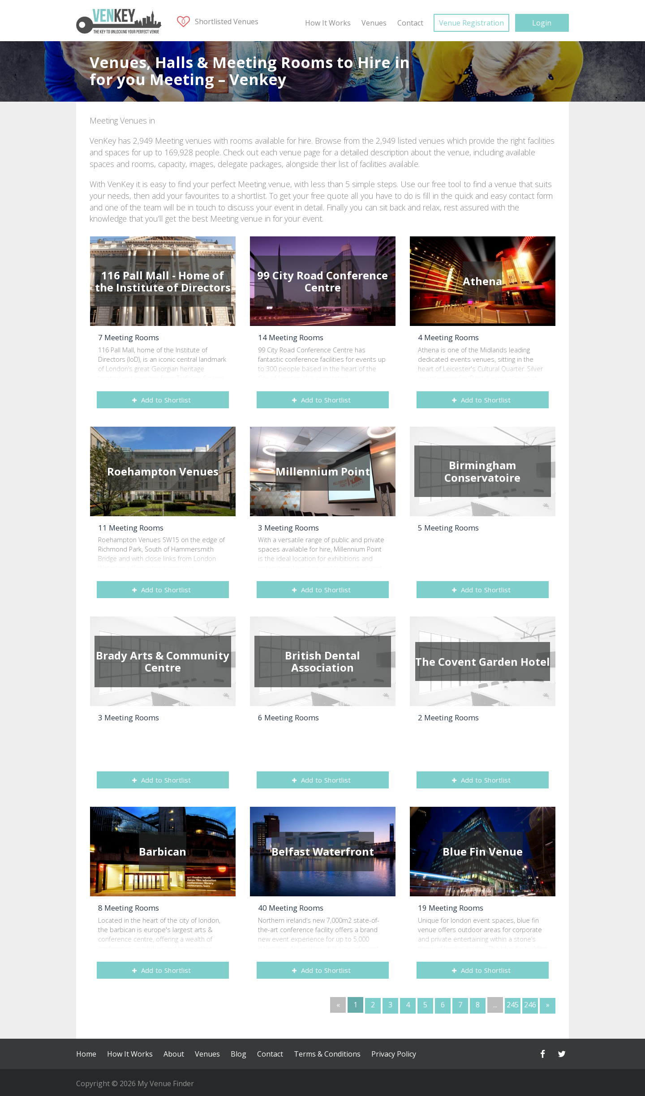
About (173, 1052)
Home (86, 1052)
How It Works (328, 23)
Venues (374, 23)
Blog (238, 1052)
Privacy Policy (393, 1052)
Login (541, 23)
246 (530, 1005)
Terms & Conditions (327, 1052)
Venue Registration (471, 23)
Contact (410, 23)
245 (513, 1005)
